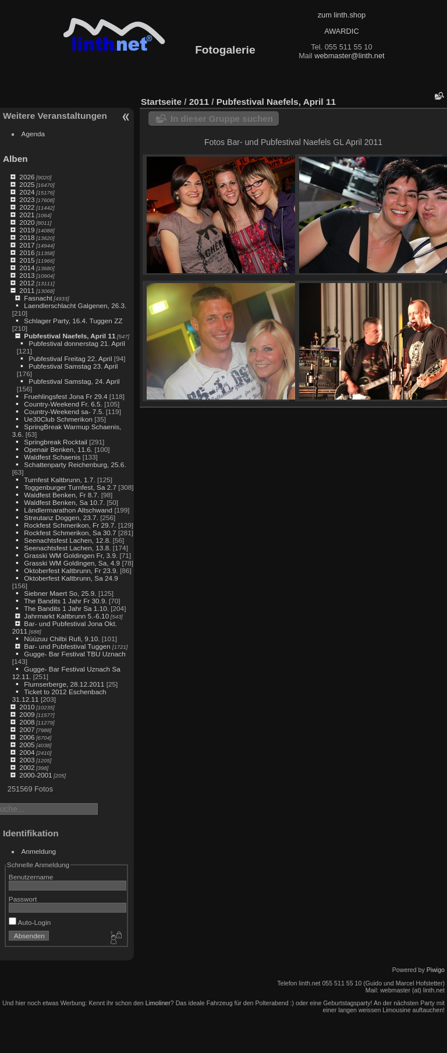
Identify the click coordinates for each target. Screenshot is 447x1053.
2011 (26, 290)
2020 (26, 222)
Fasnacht (38, 298)
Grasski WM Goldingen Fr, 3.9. (71, 555)
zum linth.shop (342, 14)
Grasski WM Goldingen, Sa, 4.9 (72, 563)
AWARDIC (341, 31)
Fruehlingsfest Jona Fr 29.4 (65, 396)
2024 (26, 192)
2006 (26, 737)
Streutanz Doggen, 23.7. (61, 517)
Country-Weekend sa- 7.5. (64, 411)
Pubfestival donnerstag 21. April (77, 343)
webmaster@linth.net (349, 55)
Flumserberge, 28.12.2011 (64, 684)
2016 (26, 252)
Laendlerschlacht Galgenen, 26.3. (75, 305)
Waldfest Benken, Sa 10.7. (64, 502)
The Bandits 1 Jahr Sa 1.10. (66, 608)
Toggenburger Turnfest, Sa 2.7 (70, 487)
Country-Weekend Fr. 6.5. (63, 404)
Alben (15, 159)
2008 (26, 722)
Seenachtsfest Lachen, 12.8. (67, 540)
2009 (26, 714)
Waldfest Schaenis (52, 457)
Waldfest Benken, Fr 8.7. (61, 495)
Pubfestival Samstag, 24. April (74, 381)
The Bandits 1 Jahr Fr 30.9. (65, 601)
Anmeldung (39, 851)
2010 (26, 707)
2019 (26, 230)
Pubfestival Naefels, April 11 (69, 336)
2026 (26, 177)
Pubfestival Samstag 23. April (73, 366)
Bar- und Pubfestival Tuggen (68, 646)
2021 (26, 214)
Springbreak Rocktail (55, 442)
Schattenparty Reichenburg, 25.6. (75, 464)
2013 (26, 275)
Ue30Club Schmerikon (58, 419)
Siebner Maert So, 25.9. (60, 593)
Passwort (23, 899)
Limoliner (158, 1002)
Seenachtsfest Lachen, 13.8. (67, 548)
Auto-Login (30, 922)
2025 (26, 184)
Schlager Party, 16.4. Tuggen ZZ (73, 320)
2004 (26, 752)
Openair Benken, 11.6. (58, 449)
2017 (26, 245)
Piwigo (436, 969)
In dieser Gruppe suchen (222, 118)
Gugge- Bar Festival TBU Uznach (74, 654)
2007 (26, 729)
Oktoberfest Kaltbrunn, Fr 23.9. (71, 570)
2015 (26, 260)
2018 (26, 237)
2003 (26, 760)
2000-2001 (35, 775)
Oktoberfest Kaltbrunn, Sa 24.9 (71, 578)
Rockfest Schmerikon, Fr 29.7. (70, 525)
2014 (26, 267)
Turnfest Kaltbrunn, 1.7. (59, 479)
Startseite (161, 102)
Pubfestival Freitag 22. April (70, 358)
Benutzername (31, 877)
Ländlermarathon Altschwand (68, 510)
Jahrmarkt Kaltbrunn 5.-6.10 (66, 616)
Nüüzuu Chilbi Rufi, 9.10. (62, 638)
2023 (26, 199)
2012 (26, 283)
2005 (26, 744)
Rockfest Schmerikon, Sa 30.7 (70, 532)
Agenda (33, 133)
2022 (26, 207)
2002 (26, 767)
